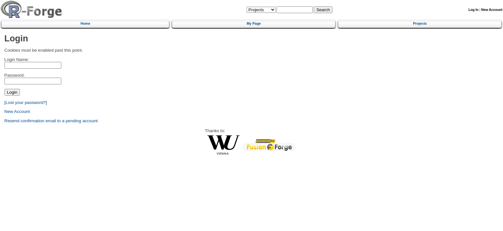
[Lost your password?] (25, 102)
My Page (254, 23)
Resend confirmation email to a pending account (51, 120)
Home (85, 23)
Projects (420, 23)
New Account (491, 10)
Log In (473, 10)
